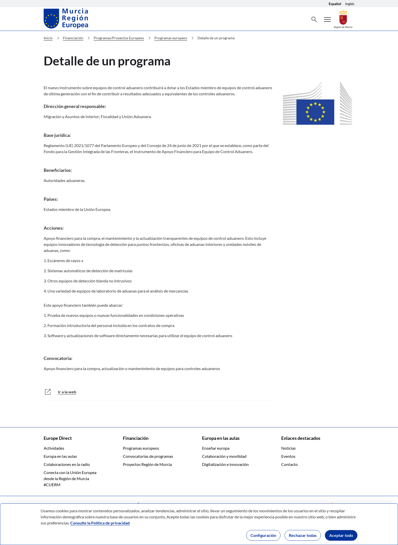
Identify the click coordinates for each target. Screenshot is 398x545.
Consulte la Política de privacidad (100, 522)
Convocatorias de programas (148, 456)
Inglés (349, 4)
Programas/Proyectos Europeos (123, 38)
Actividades (54, 448)
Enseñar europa (215, 448)
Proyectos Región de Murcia (147, 464)
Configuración (263, 535)
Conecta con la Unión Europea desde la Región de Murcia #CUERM (70, 478)
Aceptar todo (341, 535)
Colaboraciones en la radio (67, 464)
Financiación (77, 38)
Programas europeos (175, 38)
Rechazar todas (303, 535)
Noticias (288, 448)
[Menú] (327, 19)
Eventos (288, 456)
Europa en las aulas (60, 456)
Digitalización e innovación (225, 464)
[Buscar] (314, 19)
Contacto (289, 464)
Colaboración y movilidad (224, 456)
